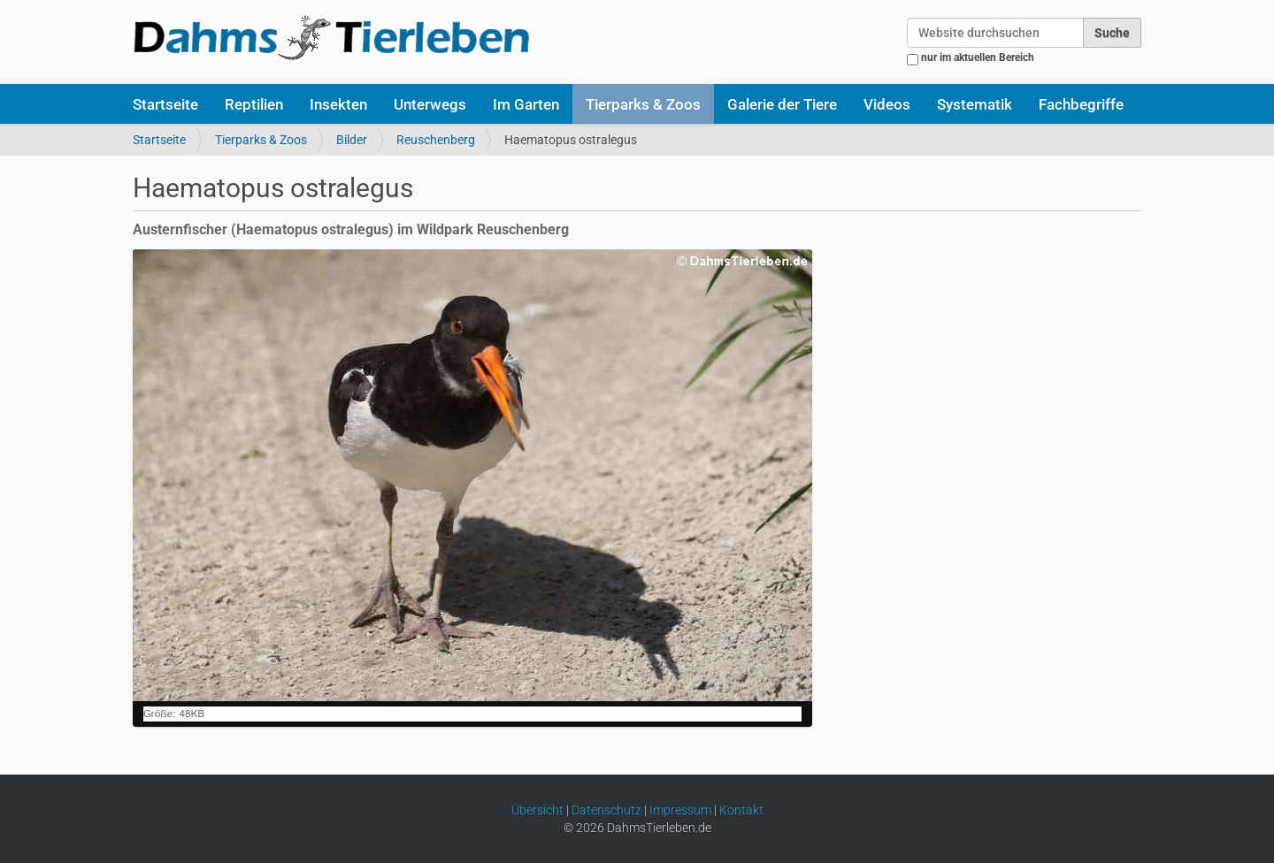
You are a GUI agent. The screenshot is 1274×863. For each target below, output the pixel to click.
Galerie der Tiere (782, 104)
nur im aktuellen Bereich (977, 57)
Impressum (680, 810)
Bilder (351, 140)
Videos (886, 104)
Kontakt (741, 810)
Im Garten (526, 104)
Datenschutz (606, 810)
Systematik (974, 104)
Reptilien (254, 104)
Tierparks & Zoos (643, 104)
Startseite (165, 104)
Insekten (338, 104)
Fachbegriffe (1081, 104)
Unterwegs (430, 104)
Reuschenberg (435, 140)
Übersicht (537, 810)
